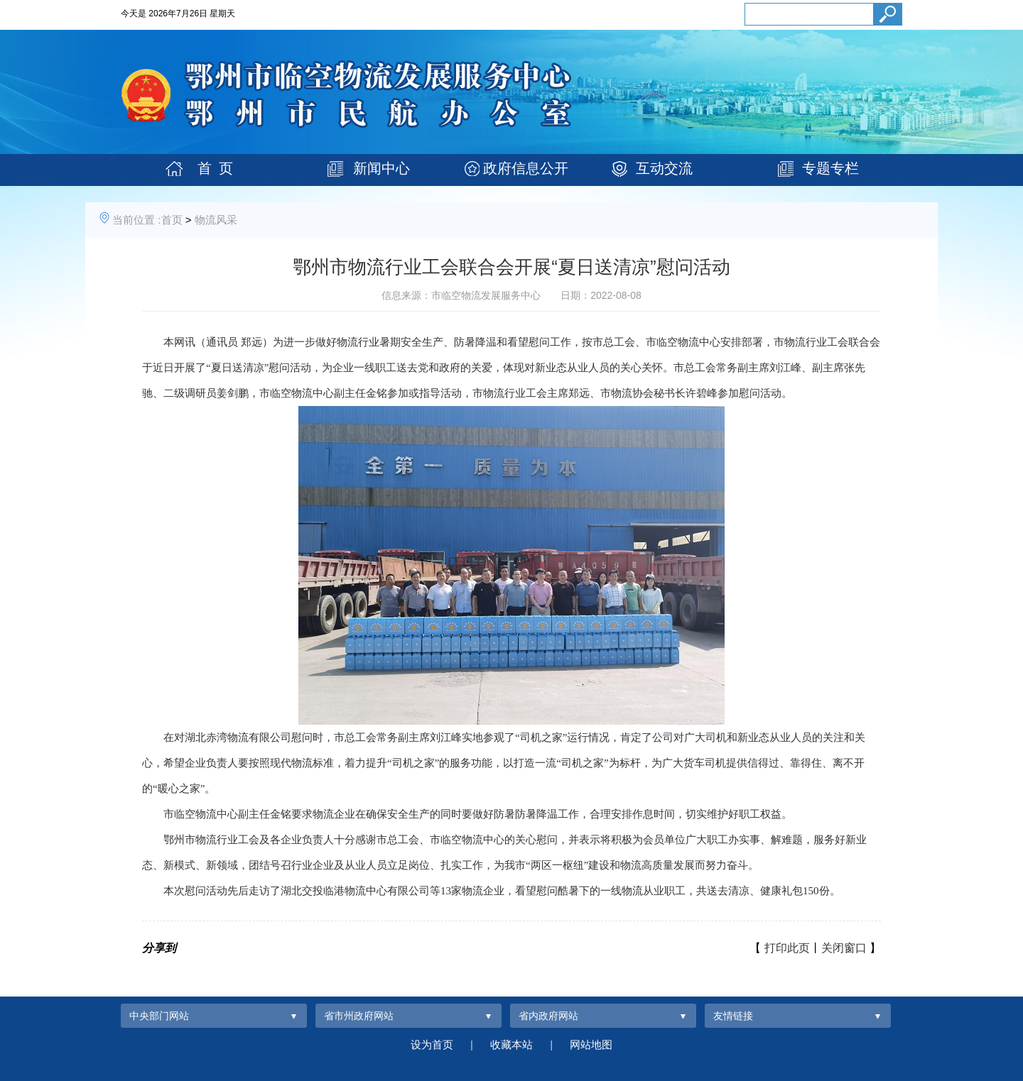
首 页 (215, 168)
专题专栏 (830, 168)
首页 (172, 220)
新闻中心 (381, 168)
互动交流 (664, 168)
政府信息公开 (525, 168)
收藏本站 (511, 1044)
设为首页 (432, 1044)
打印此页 (787, 948)
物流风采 (216, 220)
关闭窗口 (844, 948)
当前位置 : (136, 220)
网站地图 (591, 1044)
